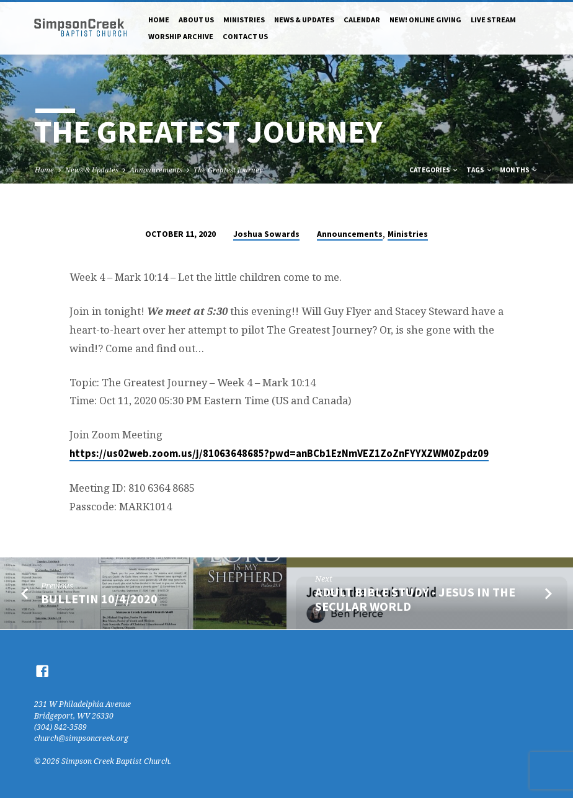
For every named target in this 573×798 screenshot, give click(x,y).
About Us (196, 19)
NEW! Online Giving (425, 19)
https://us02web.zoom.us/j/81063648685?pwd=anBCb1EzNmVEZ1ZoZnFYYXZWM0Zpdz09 (279, 453)
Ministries (244, 19)
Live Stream (493, 19)
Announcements (156, 169)
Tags (479, 170)
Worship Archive (180, 36)
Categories (434, 170)
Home (158, 19)
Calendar (362, 19)
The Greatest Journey (228, 169)
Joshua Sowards (266, 234)
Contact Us (245, 36)
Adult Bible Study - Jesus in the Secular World (415, 599)
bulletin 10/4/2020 (99, 599)
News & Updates (304, 19)
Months (519, 170)
